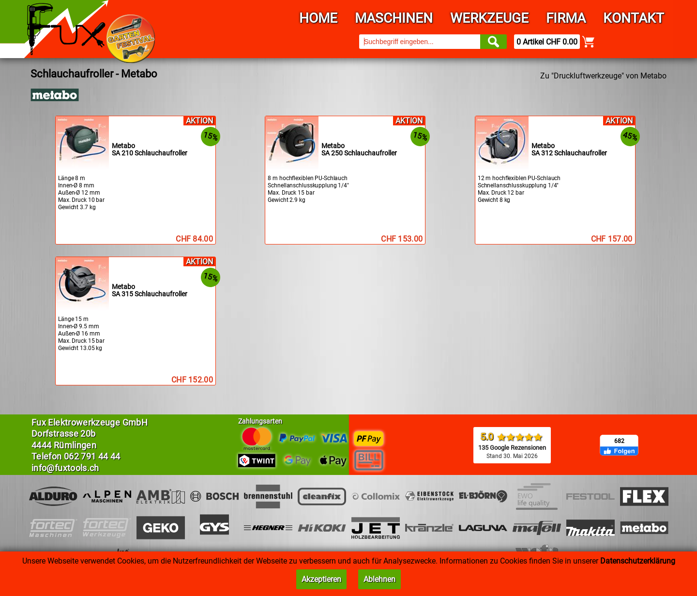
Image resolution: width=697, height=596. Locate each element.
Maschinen (394, 18)
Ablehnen (379, 579)
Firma (566, 18)
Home (318, 18)
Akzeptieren (321, 579)
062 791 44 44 (92, 456)
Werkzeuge (489, 18)
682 (619, 441)
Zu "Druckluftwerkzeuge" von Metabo (603, 75)
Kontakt (633, 18)
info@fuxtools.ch (65, 468)
